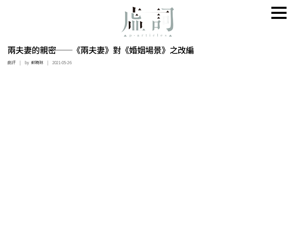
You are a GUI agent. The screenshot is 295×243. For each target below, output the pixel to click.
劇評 (11, 62)
